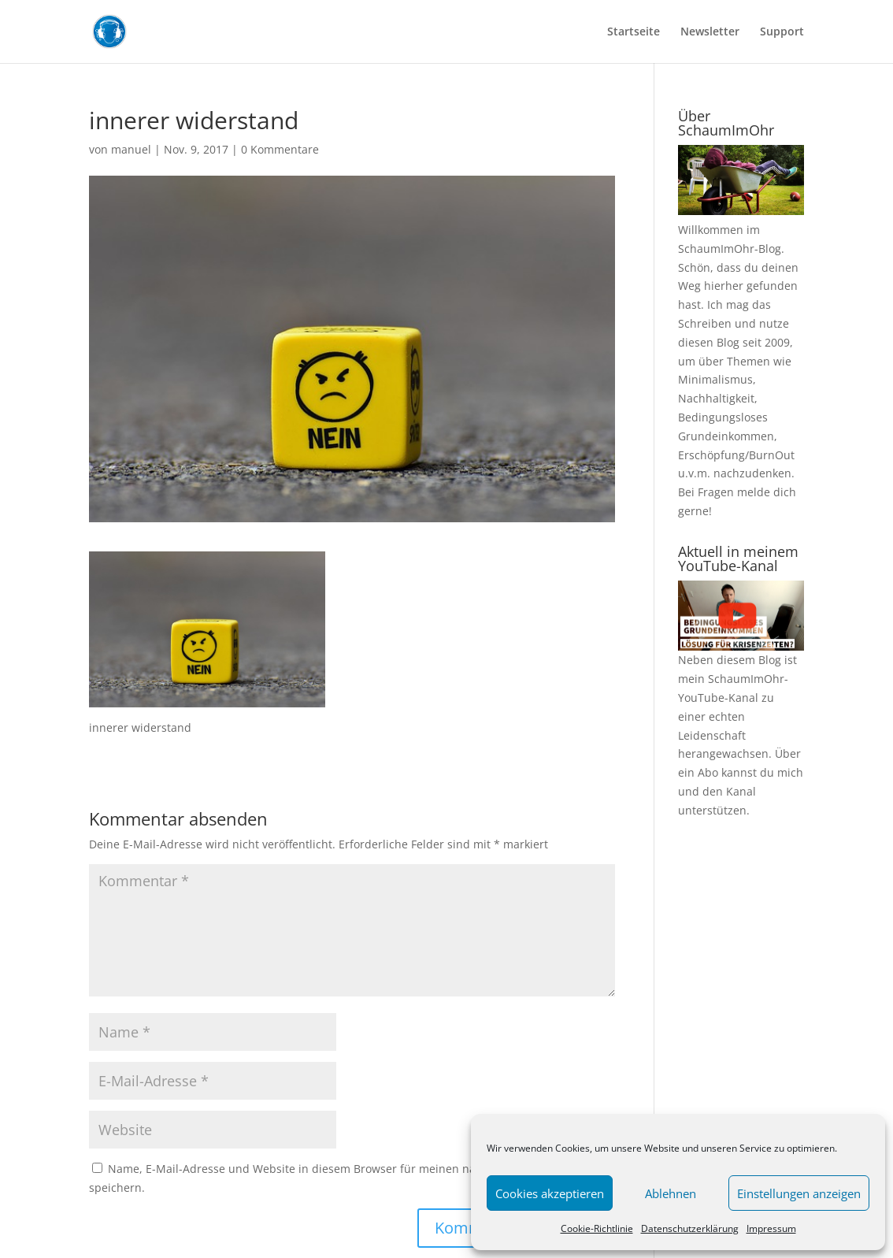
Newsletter (709, 32)
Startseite (633, 32)
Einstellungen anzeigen (799, 1193)
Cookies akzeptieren (549, 1193)
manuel (131, 149)
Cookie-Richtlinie (597, 1228)
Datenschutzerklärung (690, 1228)
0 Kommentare (280, 149)
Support (782, 32)
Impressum (771, 1228)
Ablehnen (670, 1193)
